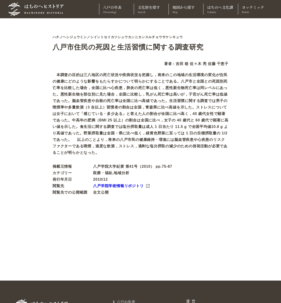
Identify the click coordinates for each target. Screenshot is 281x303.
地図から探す (186, 9)
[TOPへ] (37, 9)
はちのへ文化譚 (220, 9)
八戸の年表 (116, 9)
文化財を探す (151, 9)
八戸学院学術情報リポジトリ (121, 186)
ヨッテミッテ (255, 9)
